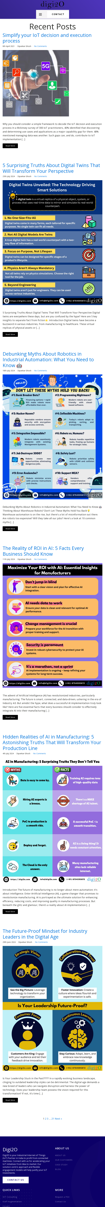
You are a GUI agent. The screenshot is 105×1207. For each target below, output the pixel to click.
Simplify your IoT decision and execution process (47, 38)
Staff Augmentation (12, 1202)
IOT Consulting (10, 1197)
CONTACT (58, 14)
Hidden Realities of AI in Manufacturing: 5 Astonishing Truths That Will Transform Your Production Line (52, 742)
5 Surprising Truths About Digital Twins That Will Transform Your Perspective (51, 168)
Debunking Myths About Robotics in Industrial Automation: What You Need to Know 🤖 (48, 359)
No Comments (40, 46)
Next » (58, 1118)
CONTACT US (15, 1179)
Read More (10, 145)
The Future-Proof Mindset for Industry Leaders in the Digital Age (45, 933)
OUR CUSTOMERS (63, 1160)
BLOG (58, 1169)
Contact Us (60, 1202)
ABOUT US (60, 1155)
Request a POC (62, 1197)
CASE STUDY (61, 1165)
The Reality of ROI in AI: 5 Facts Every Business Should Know (43, 551)
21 (52, 1118)
